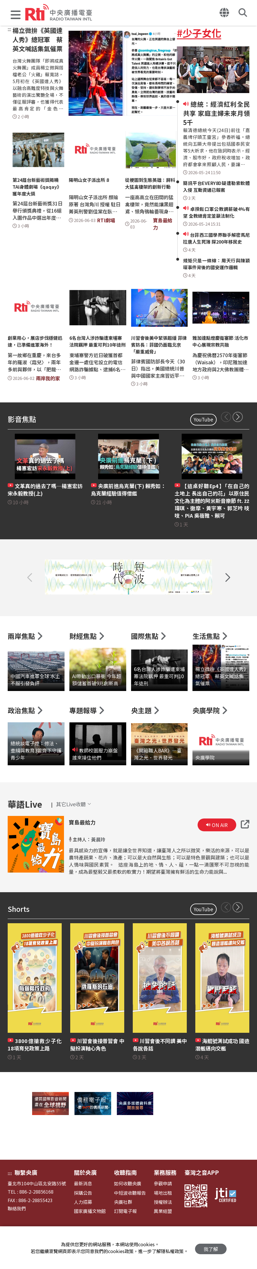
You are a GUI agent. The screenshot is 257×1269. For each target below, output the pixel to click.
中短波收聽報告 (130, 1214)
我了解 (211, 1247)
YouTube (203, 419)
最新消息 (83, 1204)
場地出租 (163, 1214)
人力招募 (83, 1223)
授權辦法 (163, 1223)
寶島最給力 (81, 843)
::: (9, 29)
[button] (15, 15)
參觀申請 (163, 1204)
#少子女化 (199, 33)
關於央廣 (85, 1193)
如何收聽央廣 (127, 1204)
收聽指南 (125, 1193)
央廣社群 (123, 1223)
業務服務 (165, 1193)
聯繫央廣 (25, 1193)
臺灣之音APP (202, 1193)
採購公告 (83, 1214)
